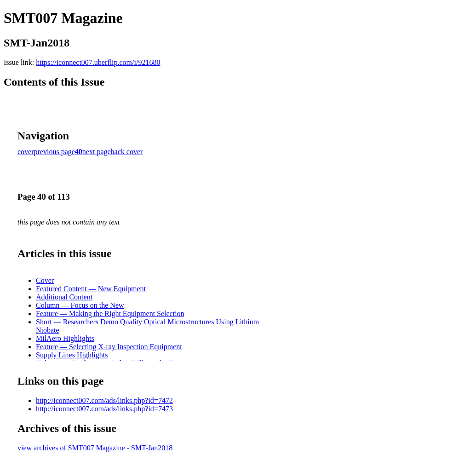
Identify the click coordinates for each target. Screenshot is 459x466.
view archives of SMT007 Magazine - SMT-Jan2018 (94, 448)
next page (96, 151)
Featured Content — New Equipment (91, 289)
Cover (45, 280)
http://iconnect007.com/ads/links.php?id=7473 (104, 409)
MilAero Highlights (65, 338)
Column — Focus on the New (80, 305)
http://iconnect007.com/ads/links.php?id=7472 (104, 400)
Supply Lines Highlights (72, 355)
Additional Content (64, 297)
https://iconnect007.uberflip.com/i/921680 (98, 62)
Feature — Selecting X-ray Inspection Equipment (109, 347)
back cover (127, 151)
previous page (54, 151)
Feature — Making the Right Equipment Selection (110, 313)
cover (25, 151)
